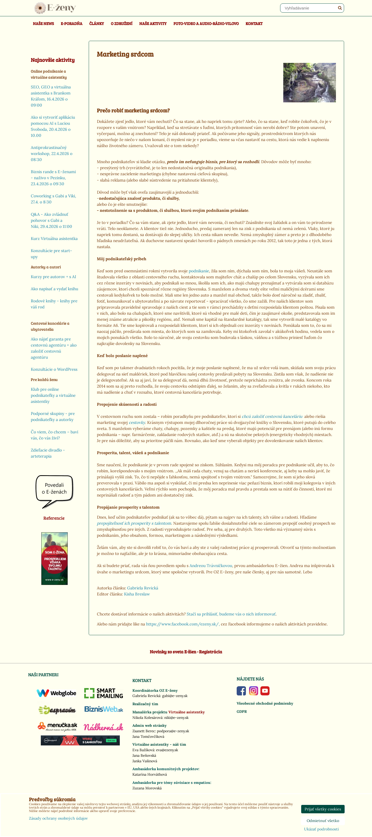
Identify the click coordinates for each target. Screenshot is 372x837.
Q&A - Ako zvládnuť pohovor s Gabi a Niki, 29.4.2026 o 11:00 (51, 220)
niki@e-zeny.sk (176, 717)
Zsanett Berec (143, 731)
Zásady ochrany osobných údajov (58, 818)
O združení (121, 23)
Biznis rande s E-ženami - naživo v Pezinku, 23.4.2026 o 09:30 (53, 177)
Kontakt (254, 23)
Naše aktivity (153, 23)
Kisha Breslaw (137, 594)
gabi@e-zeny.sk (174, 695)
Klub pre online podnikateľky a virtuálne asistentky (53, 395)
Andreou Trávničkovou (211, 565)
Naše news (43, 23)
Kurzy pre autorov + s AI (53, 276)
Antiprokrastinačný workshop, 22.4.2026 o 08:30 (51, 153)
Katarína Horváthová (149, 774)
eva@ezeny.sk (167, 750)
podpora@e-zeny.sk (173, 731)
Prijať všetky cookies (323, 809)
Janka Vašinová (144, 761)
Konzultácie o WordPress (54, 369)
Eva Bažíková (143, 750)
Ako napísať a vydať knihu (54, 288)
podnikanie (198, 270)
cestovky (137, 422)
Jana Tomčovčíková (148, 736)
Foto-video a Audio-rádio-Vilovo (206, 23)
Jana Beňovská (144, 755)
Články (96, 23)
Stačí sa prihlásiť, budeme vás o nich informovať (231, 614)
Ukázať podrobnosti (321, 829)
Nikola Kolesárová (147, 717)
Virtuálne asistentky (186, 712)
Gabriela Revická (142, 587)
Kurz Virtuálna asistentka (54, 238)
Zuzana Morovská (147, 788)
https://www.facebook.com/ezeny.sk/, (183, 624)
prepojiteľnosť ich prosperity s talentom (134, 523)
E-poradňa (71, 23)
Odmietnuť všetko (323, 820)
